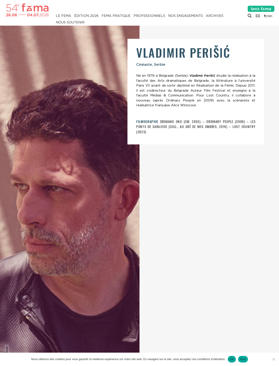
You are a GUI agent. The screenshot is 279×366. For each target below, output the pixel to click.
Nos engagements (185, 16)
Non (243, 359)
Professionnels (149, 16)
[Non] (273, 359)
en (270, 16)
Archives (214, 16)
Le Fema (63, 16)
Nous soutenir (70, 22)
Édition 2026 (86, 16)
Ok (232, 359)
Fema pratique (116, 16)
